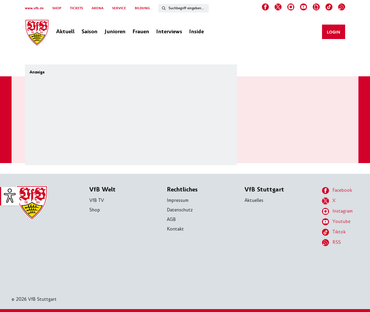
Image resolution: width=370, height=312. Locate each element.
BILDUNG (142, 8)
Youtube (336, 221)
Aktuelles (254, 200)
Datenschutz (180, 210)
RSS (331, 242)
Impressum (177, 200)
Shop (94, 210)
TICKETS (76, 8)
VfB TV (96, 200)
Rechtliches (182, 189)
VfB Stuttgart (264, 189)
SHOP (56, 8)
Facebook (337, 190)
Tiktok (334, 232)
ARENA (97, 8)
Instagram (337, 211)
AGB (171, 219)
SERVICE (119, 8)
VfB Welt (102, 189)
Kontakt (175, 229)
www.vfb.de (34, 8)
